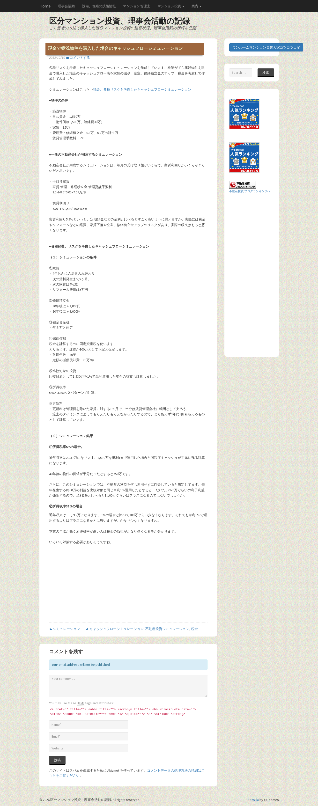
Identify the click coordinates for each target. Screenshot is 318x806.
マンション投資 (170, 6)
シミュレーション (66, 629)
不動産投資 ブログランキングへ (249, 191)
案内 (196, 6)
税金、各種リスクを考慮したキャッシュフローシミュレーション (142, 89)
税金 (194, 629)
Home (45, 6)
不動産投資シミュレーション (167, 629)
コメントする (80, 57)
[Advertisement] (89, 587)
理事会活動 (66, 6)
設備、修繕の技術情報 (99, 6)
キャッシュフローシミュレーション (116, 629)
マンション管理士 (136, 6)
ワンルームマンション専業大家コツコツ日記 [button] (266, 47)
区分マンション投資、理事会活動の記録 (119, 21)
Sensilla (253, 800)
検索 (265, 72)
